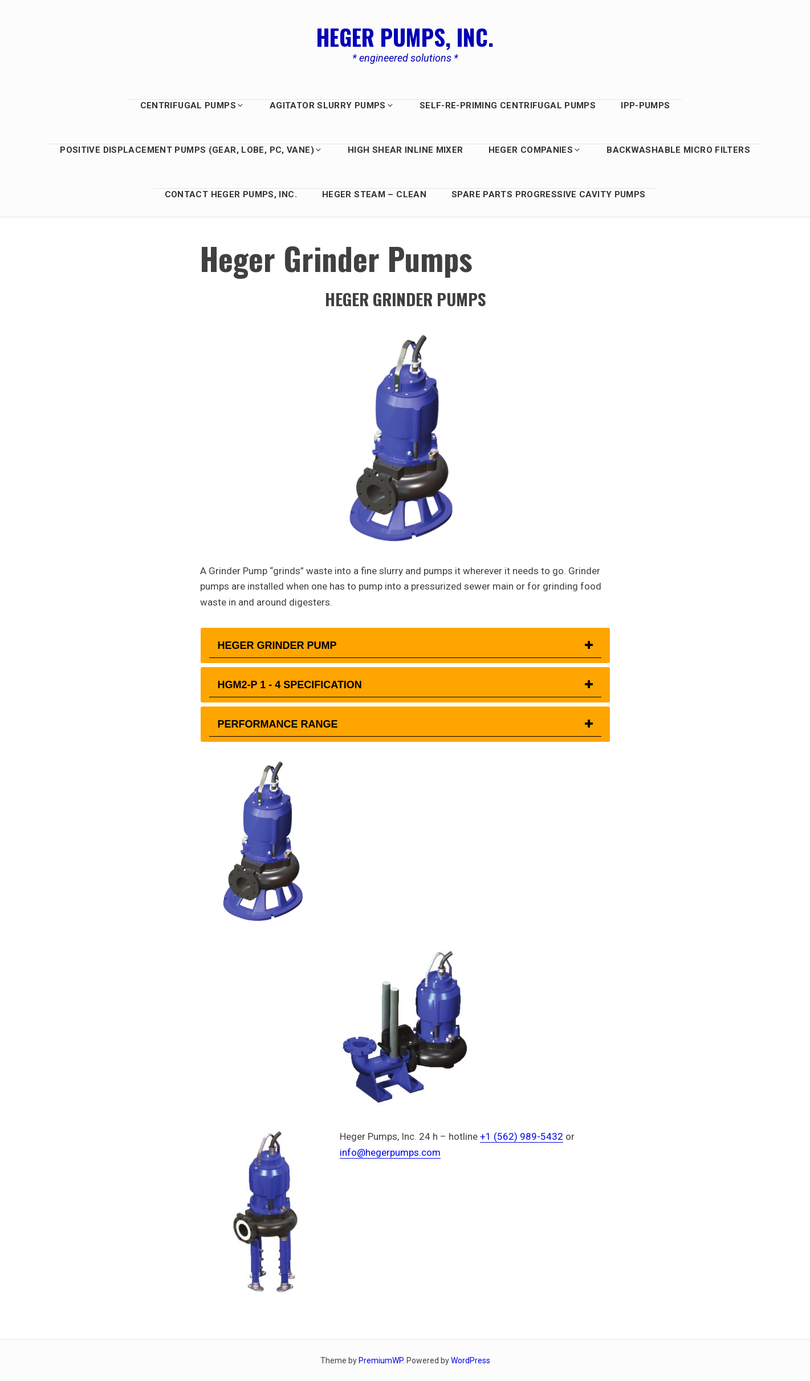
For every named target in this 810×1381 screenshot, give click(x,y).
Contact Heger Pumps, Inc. (231, 194)
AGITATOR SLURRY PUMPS (332, 105)
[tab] (405, 645)
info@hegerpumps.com (390, 1152)
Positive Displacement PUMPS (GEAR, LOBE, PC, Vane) (191, 150)
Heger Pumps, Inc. (405, 36)
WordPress (470, 1360)
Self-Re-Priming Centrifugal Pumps (508, 105)
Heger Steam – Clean (374, 194)
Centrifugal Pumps (192, 105)
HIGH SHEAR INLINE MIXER (405, 150)
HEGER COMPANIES (535, 150)
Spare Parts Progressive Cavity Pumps (548, 194)
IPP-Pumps (645, 105)
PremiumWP (381, 1360)
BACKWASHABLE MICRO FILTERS (678, 150)
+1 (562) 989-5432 (521, 1136)
